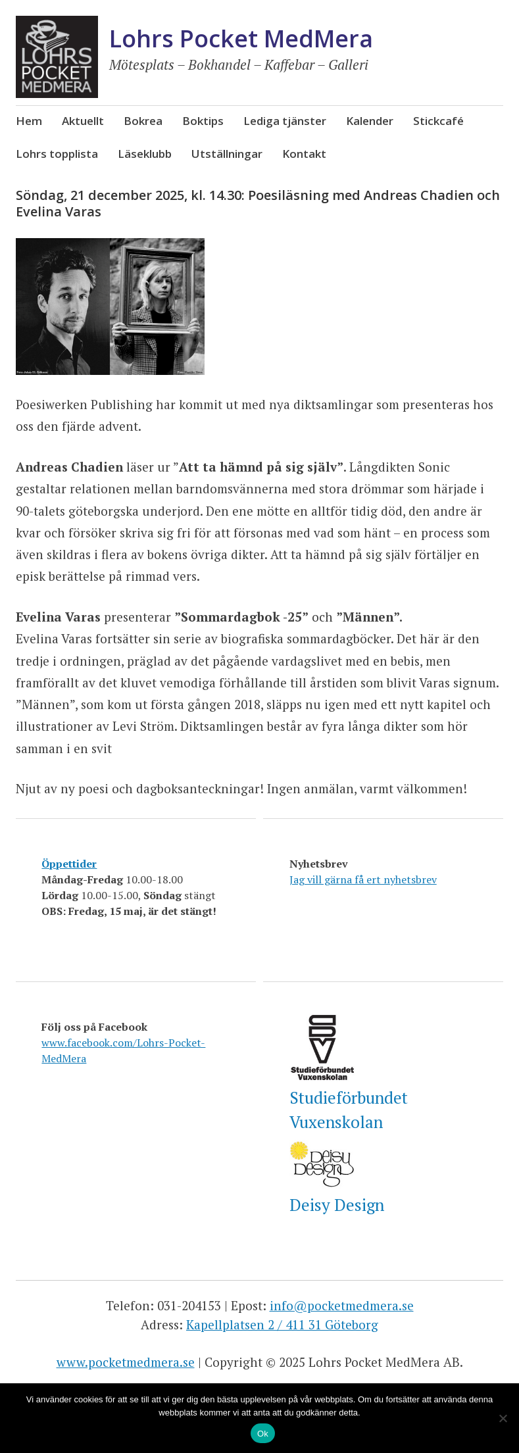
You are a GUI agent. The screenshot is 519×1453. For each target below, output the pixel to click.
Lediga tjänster (284, 120)
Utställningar (226, 153)
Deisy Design (336, 1205)
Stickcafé (438, 120)
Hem (29, 120)
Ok (262, 1434)
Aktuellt (83, 120)
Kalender (369, 120)
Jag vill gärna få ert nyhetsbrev (363, 879)
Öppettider (69, 863)
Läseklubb (145, 153)
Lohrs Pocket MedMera (241, 38)
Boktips (203, 120)
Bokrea (143, 120)
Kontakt (304, 153)
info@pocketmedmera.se (342, 1305)
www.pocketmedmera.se (126, 1362)
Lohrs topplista (57, 153)
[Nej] (502, 1418)
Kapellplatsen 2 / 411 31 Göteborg (282, 1324)
